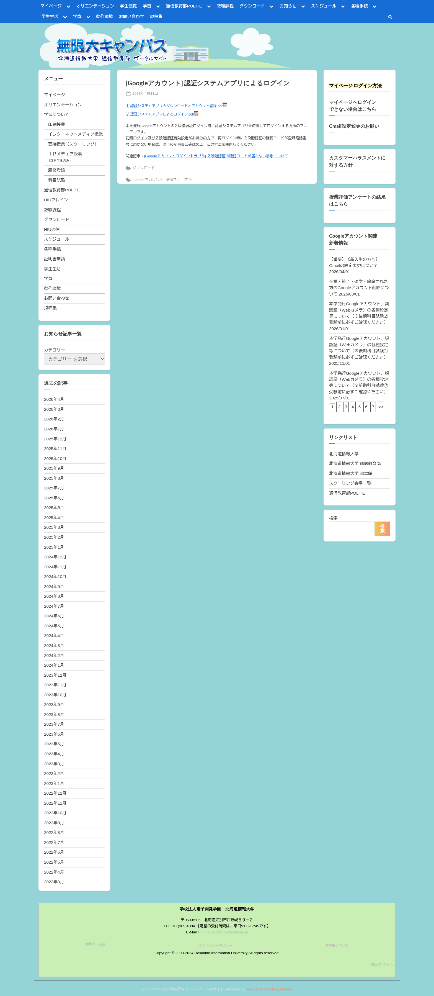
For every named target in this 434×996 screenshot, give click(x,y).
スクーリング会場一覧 (350, 483)
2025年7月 (54, 488)
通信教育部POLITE (184, 6)
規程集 (156, 16)
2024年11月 (55, 566)
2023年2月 (54, 773)
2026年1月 (54, 429)
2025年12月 (55, 439)
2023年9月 (54, 704)
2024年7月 (54, 606)
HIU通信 (52, 229)
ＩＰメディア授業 (65, 154)
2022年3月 (54, 881)
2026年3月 (54, 409)
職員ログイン (382, 965)
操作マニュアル (179, 180)
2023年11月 (55, 684)
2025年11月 (55, 448)
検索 (333, 518)
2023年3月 (54, 763)
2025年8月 (54, 478)
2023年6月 (54, 734)
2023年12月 (55, 675)
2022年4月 (54, 872)
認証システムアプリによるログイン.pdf (162, 114)
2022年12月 (55, 793)
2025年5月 (54, 507)
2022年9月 (54, 822)
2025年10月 (55, 458)
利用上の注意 (95, 944)
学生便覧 (128, 6)
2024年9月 (54, 586)
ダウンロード (252, 6)
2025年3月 (54, 527)
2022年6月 (54, 852)
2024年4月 (54, 635)
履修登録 (56, 170)
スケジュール (323, 6)
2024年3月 (54, 645)
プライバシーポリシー (215, 946)
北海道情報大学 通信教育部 (355, 463)
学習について (56, 114)
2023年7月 (54, 724)
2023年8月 (54, 714)
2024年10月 (55, 576)
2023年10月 (55, 694)
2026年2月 (54, 419)
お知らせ (288, 6)
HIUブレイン (56, 199)
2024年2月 (54, 655)
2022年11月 (55, 803)
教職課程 (225, 6)
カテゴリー (54, 350)
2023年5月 (54, 743)
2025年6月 (54, 498)
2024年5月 (54, 625)
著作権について (336, 946)
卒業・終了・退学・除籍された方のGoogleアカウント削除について (359, 287)
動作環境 (104, 16)
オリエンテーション (95, 6)
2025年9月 (54, 468)
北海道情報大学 (343, 453)
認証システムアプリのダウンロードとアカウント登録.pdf (176, 106)
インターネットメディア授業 (75, 134)
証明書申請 (54, 258)
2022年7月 (54, 842)
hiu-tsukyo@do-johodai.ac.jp (224, 932)
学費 (77, 16)
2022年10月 (55, 812)
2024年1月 (54, 665)
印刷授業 (56, 124)
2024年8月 (54, 596)
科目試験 (56, 180)
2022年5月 (54, 862)
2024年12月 (55, 557)
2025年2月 (54, 537)
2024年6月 (54, 615)
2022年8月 (54, 832)
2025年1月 (54, 547)
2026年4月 (54, 399)
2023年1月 (54, 783)
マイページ (51, 6)
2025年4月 (54, 517)
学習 (147, 6)
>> (381, 406)
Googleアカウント (147, 180)
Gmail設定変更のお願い (354, 126)
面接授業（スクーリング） (73, 144)
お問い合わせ (131, 16)
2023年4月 (54, 753)
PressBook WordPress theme (269, 989)
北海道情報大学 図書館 (350, 473)
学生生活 (50, 16)
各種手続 (359, 6)
